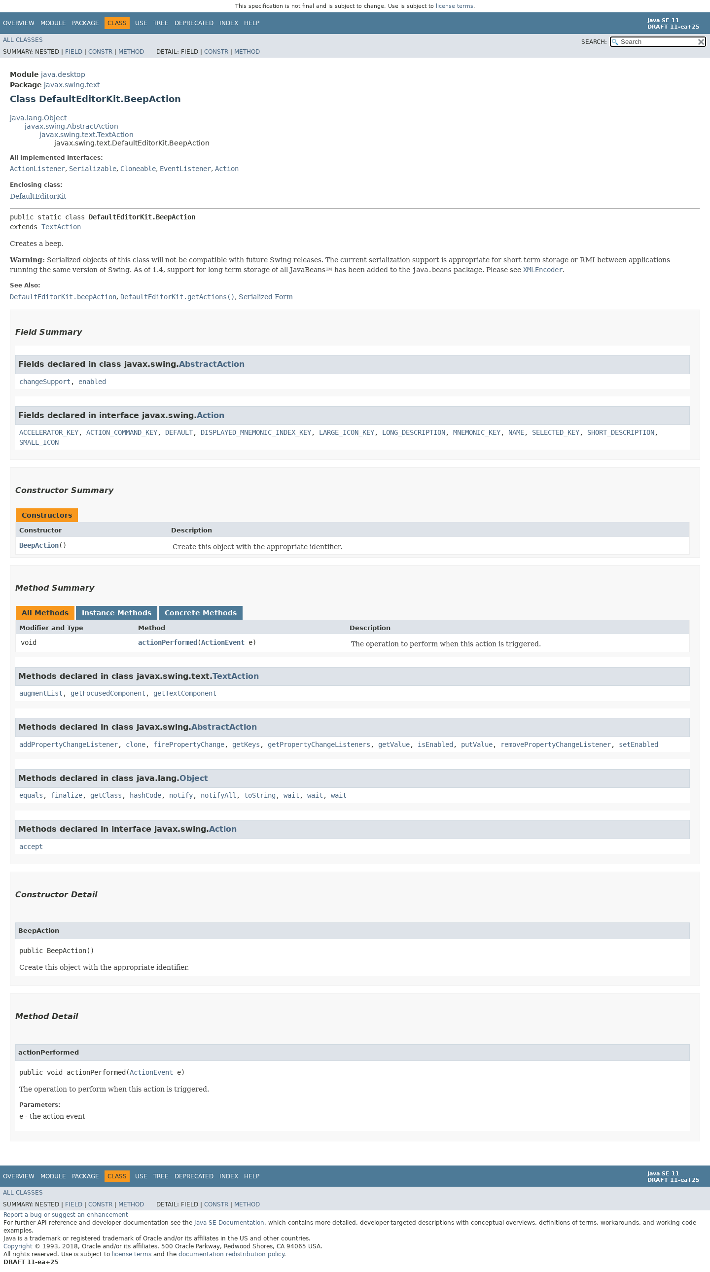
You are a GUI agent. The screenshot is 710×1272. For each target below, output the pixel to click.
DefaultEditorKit (38, 196)
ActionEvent (223, 642)
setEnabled (638, 744)
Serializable (92, 169)
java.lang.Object (38, 118)
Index (228, 23)
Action (227, 169)
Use (141, 23)
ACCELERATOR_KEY (48, 432)
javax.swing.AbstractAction (71, 126)
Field (73, 51)
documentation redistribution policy (231, 1254)
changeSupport (45, 382)
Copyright (18, 1246)
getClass (106, 795)
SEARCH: (594, 41)
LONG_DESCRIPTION (413, 432)
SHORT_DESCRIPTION (620, 432)
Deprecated (194, 23)
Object (193, 778)
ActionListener (37, 169)
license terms (454, 6)
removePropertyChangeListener (555, 744)
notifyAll (218, 795)
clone (135, 744)
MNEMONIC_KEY (476, 432)
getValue (394, 744)
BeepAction (39, 545)
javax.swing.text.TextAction (86, 135)
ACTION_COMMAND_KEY (121, 432)
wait (291, 795)
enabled (92, 382)
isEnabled (435, 744)
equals (31, 795)
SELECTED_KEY (555, 432)
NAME (516, 432)
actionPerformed (167, 642)
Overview (19, 23)
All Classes (23, 39)
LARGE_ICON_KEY (346, 432)
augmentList (41, 693)
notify (181, 795)
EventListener (185, 169)
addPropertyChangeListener (68, 744)
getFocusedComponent (108, 693)
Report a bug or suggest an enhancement (65, 1214)
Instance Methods (116, 613)
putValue (477, 744)
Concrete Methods (201, 613)
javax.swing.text (72, 85)
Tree (161, 23)
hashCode (145, 795)
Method (131, 51)
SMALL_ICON (39, 442)
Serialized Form (266, 297)
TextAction (61, 227)
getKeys (246, 744)
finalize (66, 795)
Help (251, 23)
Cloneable (138, 169)
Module (53, 23)
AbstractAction (212, 364)
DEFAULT (179, 432)
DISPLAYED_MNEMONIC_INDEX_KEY (256, 432)
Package (85, 23)
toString (260, 795)
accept (31, 846)
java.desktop (63, 74)
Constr (100, 51)
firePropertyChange (188, 744)
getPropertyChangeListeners (319, 744)
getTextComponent (184, 693)
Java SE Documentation (229, 1222)
